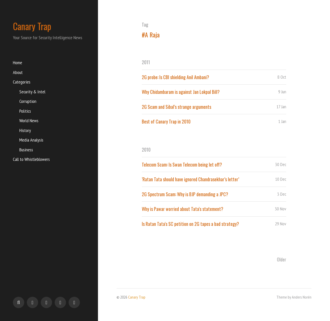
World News (28, 121)
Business (26, 150)
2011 (146, 62)
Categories (21, 82)
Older (281, 259)
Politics (25, 111)
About (18, 72)
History (25, 130)
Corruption (27, 101)
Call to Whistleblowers (31, 159)
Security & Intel (32, 92)
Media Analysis (31, 140)
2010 (146, 149)
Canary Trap (32, 26)
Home (17, 62)
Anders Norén (301, 297)
